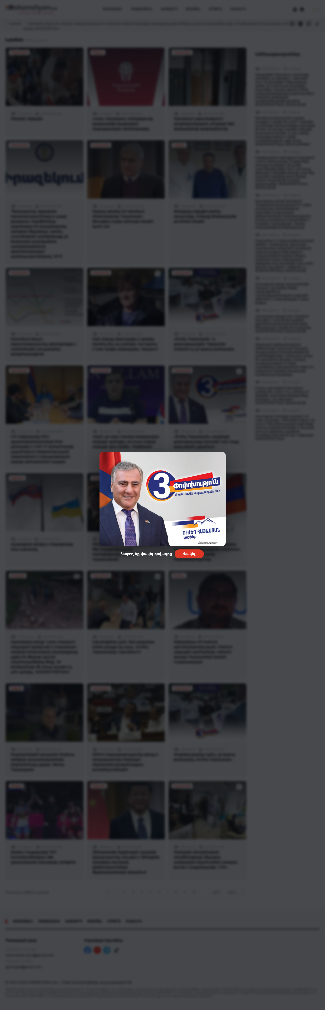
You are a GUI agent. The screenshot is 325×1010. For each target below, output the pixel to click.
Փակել (189, 554)
